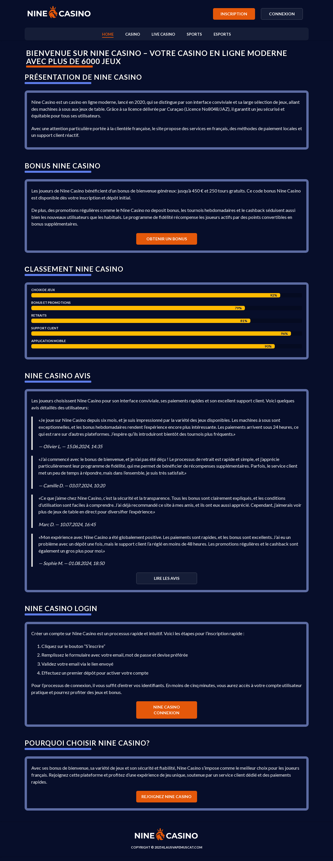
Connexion (282, 13)
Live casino (163, 34)
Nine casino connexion (166, 714)
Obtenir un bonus (166, 239)
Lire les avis (166, 581)
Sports (194, 34)
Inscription (234, 13)
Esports (222, 34)
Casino (132, 34)
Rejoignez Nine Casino (166, 800)
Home (108, 34)
